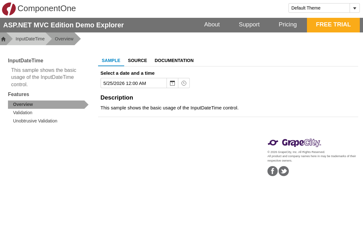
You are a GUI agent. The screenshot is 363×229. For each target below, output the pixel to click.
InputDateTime (30, 38)
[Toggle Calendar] (172, 83)
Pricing (288, 24)
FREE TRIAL (333, 24)
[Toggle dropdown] (354, 7)
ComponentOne (39, 9)
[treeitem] (48, 105)
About (212, 24)
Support (249, 24)
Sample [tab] (111, 60)
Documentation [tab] (174, 60)
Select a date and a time (128, 73)
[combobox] (319, 7)
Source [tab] (137, 60)
